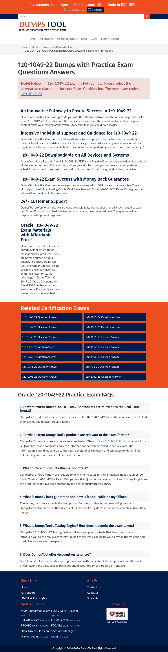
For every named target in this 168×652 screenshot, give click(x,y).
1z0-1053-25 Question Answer (103, 327)
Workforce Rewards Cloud (58, 46)
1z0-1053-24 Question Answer (103, 317)
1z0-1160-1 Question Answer (102, 346)
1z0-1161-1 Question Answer (102, 336)
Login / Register (110, 38)
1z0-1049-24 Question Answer (39, 317)
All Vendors (46, 38)
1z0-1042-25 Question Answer (103, 376)
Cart (94, 38)
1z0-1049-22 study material (123, 441)
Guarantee (93, 598)
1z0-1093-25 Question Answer (39, 376)
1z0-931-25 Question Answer (102, 366)
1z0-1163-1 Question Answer (39, 356)
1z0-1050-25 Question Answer (39, 336)
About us (92, 592)
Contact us (94, 587)
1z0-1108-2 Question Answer (102, 356)
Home (31, 38)
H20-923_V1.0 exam (64, 610)
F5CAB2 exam (60, 625)
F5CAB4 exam (60, 620)
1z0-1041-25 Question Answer (39, 366)
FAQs (84, 38)
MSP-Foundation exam (35, 610)
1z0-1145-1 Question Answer (39, 346)
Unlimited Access (67, 38)
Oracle (35, 46)
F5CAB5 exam (30, 625)
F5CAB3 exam (30, 620)
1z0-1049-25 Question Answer (39, 327)
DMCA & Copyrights (34, 598)
